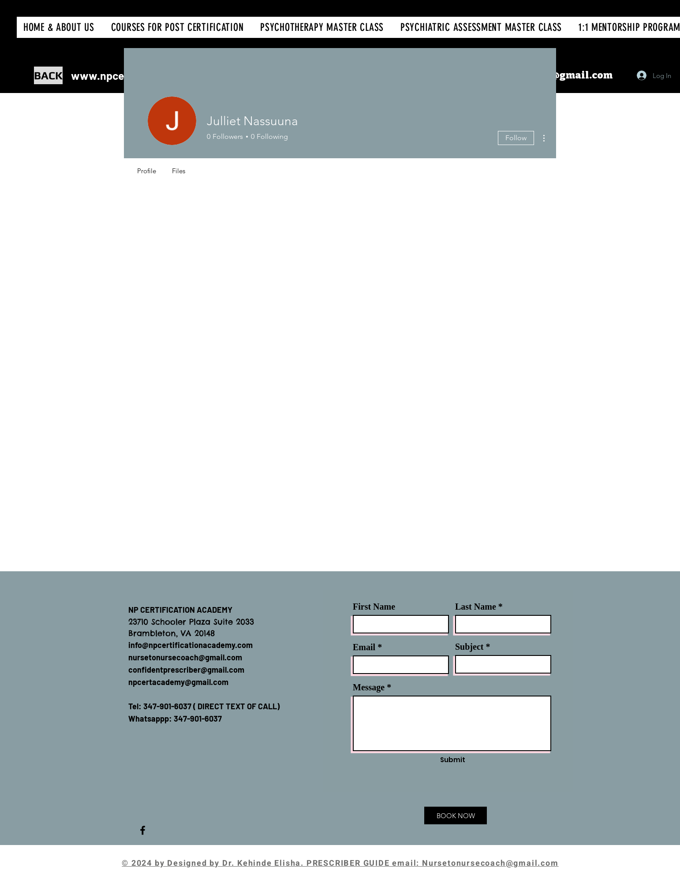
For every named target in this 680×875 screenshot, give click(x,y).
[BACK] (48, 75)
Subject (469, 646)
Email (364, 647)
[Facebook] (143, 830)
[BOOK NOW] (455, 815)
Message (369, 687)
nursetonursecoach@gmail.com (185, 657)
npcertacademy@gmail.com (178, 682)
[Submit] (452, 760)
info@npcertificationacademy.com (190, 645)
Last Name (475, 606)
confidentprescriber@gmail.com (186, 669)
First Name (374, 606)
